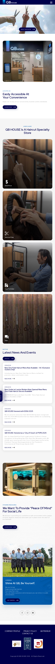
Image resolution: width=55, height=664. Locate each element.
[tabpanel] (27, 19)
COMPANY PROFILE (19, 631)
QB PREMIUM (20, 633)
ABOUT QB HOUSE (26, 29)
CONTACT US (34, 633)
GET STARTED (11, 604)
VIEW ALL (7, 360)
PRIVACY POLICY (37, 631)
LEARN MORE (8, 108)
